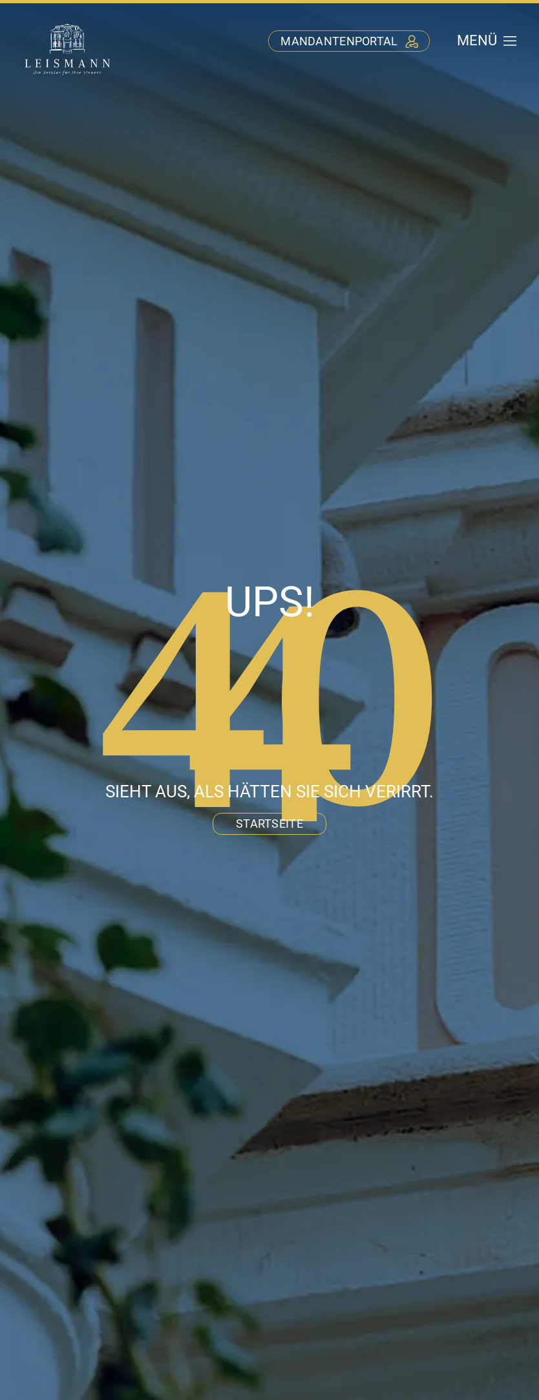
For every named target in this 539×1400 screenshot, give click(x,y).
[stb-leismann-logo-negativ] (67, 25)
